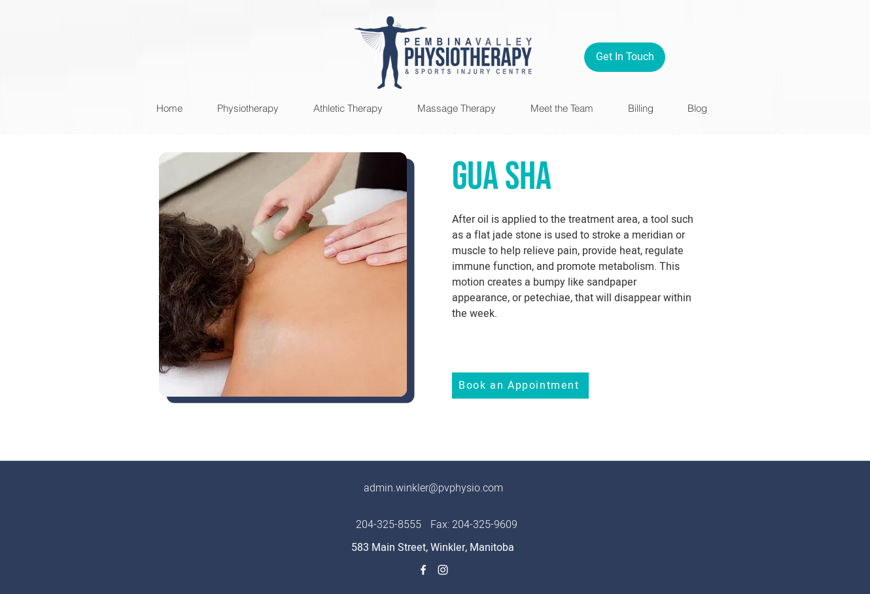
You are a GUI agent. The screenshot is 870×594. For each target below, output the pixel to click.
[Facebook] (423, 569)
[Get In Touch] (624, 57)
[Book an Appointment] (520, 385)
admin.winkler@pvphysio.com (433, 488)
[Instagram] (442, 569)
